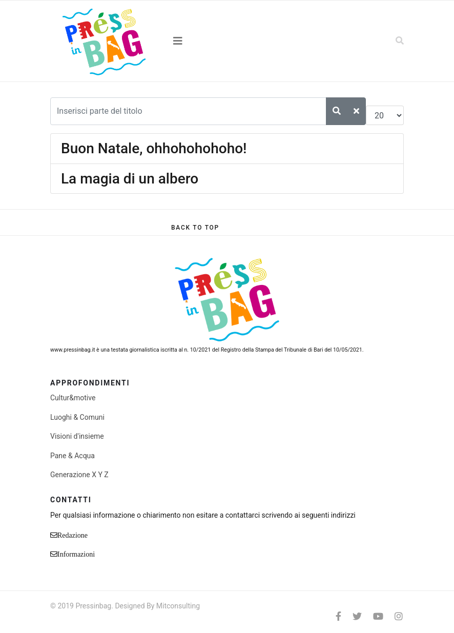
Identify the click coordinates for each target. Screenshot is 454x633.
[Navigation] (227, 41)
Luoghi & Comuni (77, 417)
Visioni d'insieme (77, 436)
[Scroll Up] (195, 227)
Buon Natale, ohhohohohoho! (154, 148)
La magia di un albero (129, 178)
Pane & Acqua (72, 456)
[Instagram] (399, 616)
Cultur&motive (72, 398)
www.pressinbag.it (72, 349)
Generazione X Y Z (79, 475)
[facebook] (338, 616)
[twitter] (357, 616)
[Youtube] (378, 616)
